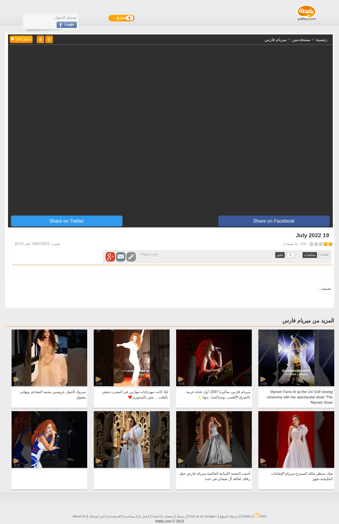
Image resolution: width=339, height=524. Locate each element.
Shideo (246, 516)
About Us (79, 516)
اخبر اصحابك (97, 516)
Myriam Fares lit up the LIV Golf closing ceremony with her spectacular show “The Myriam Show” (299, 397)
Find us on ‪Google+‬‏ (202, 516)
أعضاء (156, 516)
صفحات (168, 516)
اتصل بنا (144, 516)
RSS (260, 516)
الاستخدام (114, 516)
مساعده (130, 516)
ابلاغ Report (149, 254)
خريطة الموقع (229, 516)
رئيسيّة (180, 516)
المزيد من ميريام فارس (308, 321)
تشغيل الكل (21, 39)
